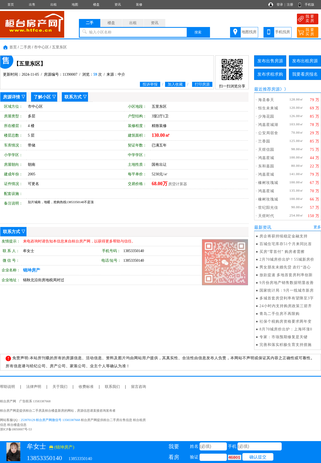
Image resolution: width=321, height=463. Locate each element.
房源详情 (11, 97)
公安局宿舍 (268, 133)
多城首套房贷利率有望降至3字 (286, 298)
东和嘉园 (266, 166)
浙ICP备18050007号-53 (16, 429)
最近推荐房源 (267, 89)
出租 (53, 4)
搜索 (197, 32)
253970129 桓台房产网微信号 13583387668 (50, 420)
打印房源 (202, 84)
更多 (317, 227)
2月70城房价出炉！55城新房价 (286, 259)
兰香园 (264, 141)
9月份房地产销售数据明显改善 (286, 283)
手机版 (309, 4)
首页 (10, 4)
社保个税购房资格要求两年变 (285, 321)
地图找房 (249, 32)
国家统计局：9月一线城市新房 (286, 290)
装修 (139, 4)
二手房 (25, 47)
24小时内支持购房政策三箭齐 (285, 306)
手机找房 (282, 32)
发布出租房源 (305, 61)
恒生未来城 (268, 108)
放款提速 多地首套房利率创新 (286, 275)
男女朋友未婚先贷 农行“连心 (285, 267)
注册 (290, 4)
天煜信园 (266, 150)
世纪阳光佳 (268, 208)
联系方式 (73, 97)
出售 (32, 4)
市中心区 (41, 47)
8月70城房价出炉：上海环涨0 (285, 329)
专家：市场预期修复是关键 (283, 337)
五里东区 (59, 47)
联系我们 (112, 387)
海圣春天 (266, 100)
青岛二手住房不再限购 (279, 314)
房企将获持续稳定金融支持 (283, 236)
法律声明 (33, 387)
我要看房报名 (305, 74)
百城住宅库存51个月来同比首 (285, 244)
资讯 (117, 4)
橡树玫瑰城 (268, 183)
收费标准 (86, 387)
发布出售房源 (270, 61)
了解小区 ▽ (45, 97)
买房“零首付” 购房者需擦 (282, 252)
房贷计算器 (177, 184)
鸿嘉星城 (266, 158)
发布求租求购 (270, 74)
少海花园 (266, 116)
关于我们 (59, 387)
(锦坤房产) (61, 447)
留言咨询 (138, 387)
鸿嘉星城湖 (268, 125)
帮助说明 (7, 387)
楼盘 (96, 4)
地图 (75, 4)
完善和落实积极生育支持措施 (285, 345)
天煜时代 (266, 216)
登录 (280, 4)
